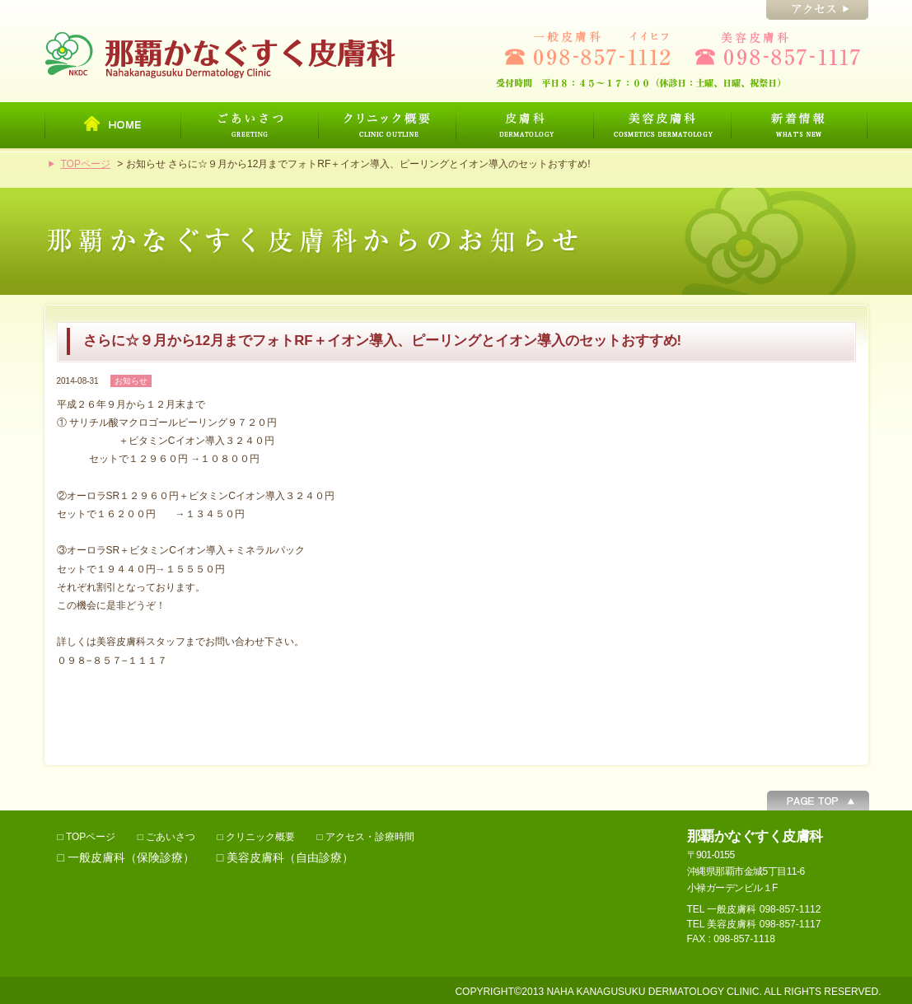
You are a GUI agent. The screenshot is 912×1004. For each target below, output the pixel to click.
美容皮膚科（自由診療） (290, 857)
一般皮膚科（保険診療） (131, 857)
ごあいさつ (170, 837)
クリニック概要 (260, 837)
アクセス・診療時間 (369, 837)
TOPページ (85, 164)
